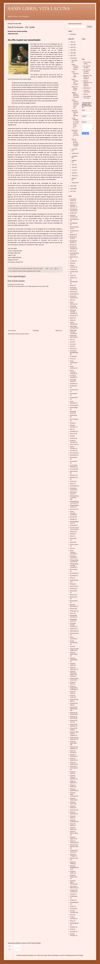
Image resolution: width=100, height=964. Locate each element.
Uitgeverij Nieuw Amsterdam (73, 794)
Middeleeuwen (74, 477)
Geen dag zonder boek (86, 91)
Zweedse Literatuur (72, 934)
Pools (71, 548)
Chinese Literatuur (72, 266)
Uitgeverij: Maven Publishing (73, 882)
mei (73, 170)
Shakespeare (73, 611)
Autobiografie (74, 223)
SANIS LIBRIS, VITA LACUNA (39, 8)
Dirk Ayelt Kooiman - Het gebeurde (75, 113)
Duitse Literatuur (72, 303)
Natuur (72, 483)
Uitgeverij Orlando (72, 806)
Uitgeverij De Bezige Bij (73, 713)
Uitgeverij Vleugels (72, 855)
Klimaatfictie (73, 457)
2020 (71, 58)
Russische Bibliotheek (73, 605)
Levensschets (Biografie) (73, 465)
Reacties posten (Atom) (22, 334)
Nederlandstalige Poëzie (74, 506)
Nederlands (73, 486)
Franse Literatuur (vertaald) (72, 372)
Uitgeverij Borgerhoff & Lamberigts (73, 687)
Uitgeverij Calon (72, 692)
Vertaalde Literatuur (72, 911)
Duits (71, 300)
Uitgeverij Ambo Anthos (74, 653)
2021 (71, 55)
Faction (72, 344)
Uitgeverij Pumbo (72, 824)
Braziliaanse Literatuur (73, 247)
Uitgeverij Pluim (72, 816)
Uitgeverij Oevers (72, 802)
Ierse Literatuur (74, 419)
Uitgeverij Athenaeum (73, 668)
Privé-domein (73, 569)
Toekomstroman (74, 633)
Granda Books (74, 397)
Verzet (71, 914)
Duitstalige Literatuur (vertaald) (73, 311)
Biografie (72, 234)
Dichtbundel (73, 294)
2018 (71, 188)
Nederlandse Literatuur (73, 489)
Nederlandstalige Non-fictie (74, 502)
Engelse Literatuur (72, 323)
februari (74, 178)
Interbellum (73, 431)
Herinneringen (74, 407)
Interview (72, 433)
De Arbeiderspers (74, 280)
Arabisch (72, 213)
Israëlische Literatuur (73, 441)
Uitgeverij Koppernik (73, 763)
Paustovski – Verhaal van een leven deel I (75, 133)
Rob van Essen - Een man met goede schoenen (75, 142)
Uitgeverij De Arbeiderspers (74, 708)
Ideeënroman (73, 415)
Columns (72, 269)
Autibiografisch (74, 219)
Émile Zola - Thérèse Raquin (75, 88)
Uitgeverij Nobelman (73, 799)
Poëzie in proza (74, 544)
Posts (11, 946)
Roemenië (72, 588)
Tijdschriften (73, 631)
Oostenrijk (73, 525)
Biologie (72, 244)
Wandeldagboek (74, 923)
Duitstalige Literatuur (73, 307)
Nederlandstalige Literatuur (74, 496)
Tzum (71, 646)
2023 (71, 50)
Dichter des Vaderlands (73, 296)
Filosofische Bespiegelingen (74, 351)
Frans (71, 358)
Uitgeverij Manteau (72, 782)
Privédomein (73, 573)
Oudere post (58, 330)
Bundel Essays (74, 257)
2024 (71, 47)
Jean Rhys (72, 450)
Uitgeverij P (73, 810)
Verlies (72, 906)
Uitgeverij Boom (72, 683)
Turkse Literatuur (72, 637)
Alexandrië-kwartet (73, 199)
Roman (24, 271)
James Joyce (73, 444)
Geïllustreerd (73, 386)
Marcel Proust (74, 471)
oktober (74, 153)
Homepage (36, 330)
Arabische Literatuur (72, 216)
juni (73, 167)
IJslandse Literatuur (72, 426)
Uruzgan (72, 894)
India (71, 429)
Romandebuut (74, 601)
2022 (71, 53)
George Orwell (74, 389)
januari (74, 182)
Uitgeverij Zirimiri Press (73, 876)
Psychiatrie (73, 575)
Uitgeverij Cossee (31, 271)
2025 (71, 44)
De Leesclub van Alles (86, 66)
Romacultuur (73, 591)
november (74, 149)
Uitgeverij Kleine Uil (73, 759)
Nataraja (72, 481)
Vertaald (38, 271)
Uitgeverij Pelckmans (73, 813)
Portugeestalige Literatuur (74, 560)
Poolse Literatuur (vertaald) (72, 552)
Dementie (72, 291)
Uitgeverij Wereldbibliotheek (74, 867)
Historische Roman (73, 412)
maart (73, 175)
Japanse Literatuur (72, 447)
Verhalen (72, 900)
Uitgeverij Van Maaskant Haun (74, 845)
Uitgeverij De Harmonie (73, 725)
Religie (72, 584)
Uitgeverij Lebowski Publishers (73, 777)
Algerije (72, 203)
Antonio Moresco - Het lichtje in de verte (75, 95)
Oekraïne (72, 519)
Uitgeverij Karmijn (72, 751)
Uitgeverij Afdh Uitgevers (74, 649)
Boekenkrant (86, 88)
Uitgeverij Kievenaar (73, 755)
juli (73, 164)
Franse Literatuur (72, 367)
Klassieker (73, 455)
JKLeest (85, 94)
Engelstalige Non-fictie (73, 336)
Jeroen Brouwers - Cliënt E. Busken (75, 67)
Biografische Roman (73, 241)
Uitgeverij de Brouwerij (73, 717)
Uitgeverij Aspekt (72, 664)
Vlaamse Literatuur (72, 917)
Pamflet (72, 533)
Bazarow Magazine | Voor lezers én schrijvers (87, 83)
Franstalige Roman (73, 380)
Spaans (72, 613)
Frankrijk (72, 356)
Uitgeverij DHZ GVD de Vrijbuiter (74, 733)
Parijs (71, 536)
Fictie (71, 346)
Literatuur (20, 271)
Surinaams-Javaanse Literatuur (73, 624)
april (73, 173)
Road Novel (73, 586)
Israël (71, 436)
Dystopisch (73, 315)
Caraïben (72, 261)
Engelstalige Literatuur (73, 327)
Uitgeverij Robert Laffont (74, 832)
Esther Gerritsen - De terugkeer (75, 82)
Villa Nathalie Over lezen (87, 97)
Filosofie (72, 348)
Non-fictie (73, 509)
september (75, 156)
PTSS (71, 578)
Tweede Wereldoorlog (73, 641)
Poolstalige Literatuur (73, 556)
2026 (71, 42)
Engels (72, 320)
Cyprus (72, 275)
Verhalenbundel (74, 902)
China (71, 263)
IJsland (72, 423)
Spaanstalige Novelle (73, 620)
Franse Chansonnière (73, 361)
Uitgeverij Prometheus (73, 820)
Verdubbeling (73, 896)
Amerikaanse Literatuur (73, 209)
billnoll (63, 955)
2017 (71, 191)
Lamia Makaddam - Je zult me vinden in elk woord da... (75, 122)
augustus (74, 160)
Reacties (12, 949)
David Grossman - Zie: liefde (75, 74)
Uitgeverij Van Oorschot (74, 851)
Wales (71, 921)
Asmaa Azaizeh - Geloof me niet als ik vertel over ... (75, 104)
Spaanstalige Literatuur (73, 616)
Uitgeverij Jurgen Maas (73, 742)
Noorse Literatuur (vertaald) (72, 513)
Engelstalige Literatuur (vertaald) (73, 331)
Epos (71, 339)
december (74, 60)
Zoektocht (72, 931)
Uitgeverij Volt (74, 858)
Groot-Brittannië (72, 402)
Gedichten (73, 383)
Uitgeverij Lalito (72, 772)
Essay (71, 342)
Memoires (72, 475)
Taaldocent (73, 628)
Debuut (72, 285)
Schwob (72, 608)
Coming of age (74, 271)
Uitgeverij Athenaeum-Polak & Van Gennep (73, 674)
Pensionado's (73, 538)
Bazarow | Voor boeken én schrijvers (87, 77)
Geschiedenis (73, 393)
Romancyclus (73, 597)
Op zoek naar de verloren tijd (74, 528)
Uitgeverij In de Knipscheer (74, 738)
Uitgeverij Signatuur (72, 837)
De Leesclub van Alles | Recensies (86, 71)
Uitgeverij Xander (72, 872)
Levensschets (73, 461)
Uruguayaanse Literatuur (74, 890)
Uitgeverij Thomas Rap (73, 841)
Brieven (72, 251)
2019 (71, 186)
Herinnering (73, 405)
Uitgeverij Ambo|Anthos (74, 658)
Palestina (72, 531)
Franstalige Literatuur (73, 376)
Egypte (72, 318)
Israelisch (14, 271)
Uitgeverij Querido (72, 828)
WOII (71, 929)
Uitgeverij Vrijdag (72, 862)
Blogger (81, 955)
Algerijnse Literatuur (73, 206)
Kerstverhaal (73, 453)
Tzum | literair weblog (87, 63)
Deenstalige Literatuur (73, 288)
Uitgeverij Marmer (72, 785)
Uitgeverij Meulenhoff (73, 789)
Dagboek (72, 277)
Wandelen (72, 927)
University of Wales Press (73, 887)
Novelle (72, 517)
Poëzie (72, 542)
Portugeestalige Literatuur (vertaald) (74, 565)
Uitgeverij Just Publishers (74, 747)
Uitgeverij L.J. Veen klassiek (74, 767)
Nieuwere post (12, 330)
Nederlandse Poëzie (73, 492)
